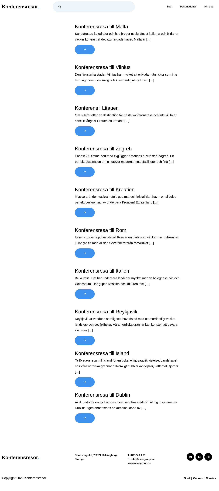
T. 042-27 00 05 (136, 455)
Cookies (211, 478)
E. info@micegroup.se (141, 459)
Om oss (208, 6)
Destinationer (188, 6)
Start (169, 6)
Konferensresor (21, 6)
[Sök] (98, 7)
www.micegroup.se (139, 463)
